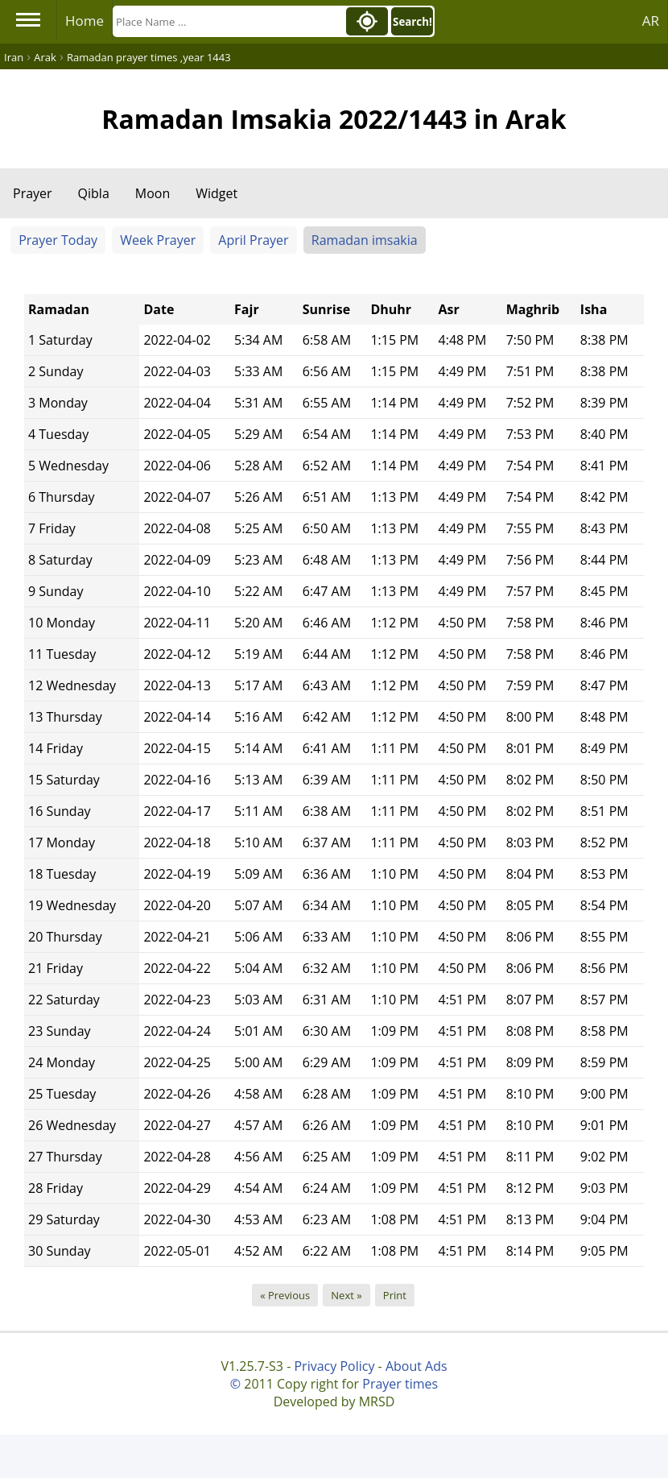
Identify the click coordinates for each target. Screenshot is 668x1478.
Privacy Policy (334, 1366)
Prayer (32, 193)
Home (84, 20)
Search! (412, 21)
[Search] (227, 21)
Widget (216, 193)
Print (394, 1295)
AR (650, 20)
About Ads (416, 1366)
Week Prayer (158, 240)
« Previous (285, 1295)
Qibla (93, 193)
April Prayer (253, 240)
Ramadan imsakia (364, 240)
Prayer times (400, 1384)
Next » (346, 1295)
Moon (152, 193)
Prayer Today (58, 240)
